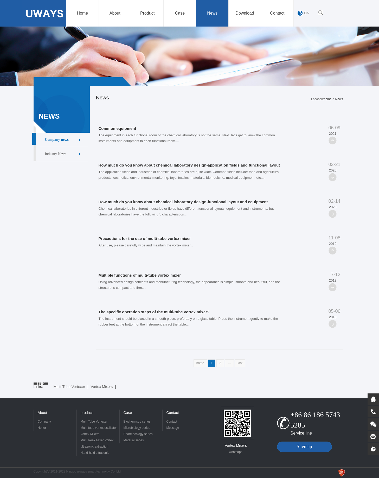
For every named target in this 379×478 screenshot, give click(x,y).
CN (306, 13)
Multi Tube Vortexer (94, 421)
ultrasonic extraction (94, 446)
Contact (172, 413)
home (328, 99)
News (339, 99)
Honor (42, 428)
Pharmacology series (138, 434)
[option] (189, 56)
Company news (57, 140)
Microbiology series (137, 428)
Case (128, 413)
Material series (134, 440)
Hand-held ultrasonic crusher (95, 453)
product (87, 413)
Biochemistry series (137, 421)
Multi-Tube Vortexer (69, 387)
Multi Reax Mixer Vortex (97, 440)
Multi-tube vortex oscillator (99, 428)
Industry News (55, 154)
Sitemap (304, 446)
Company (44, 421)
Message (172, 428)
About (42, 413)
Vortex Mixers (102, 387)
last (240, 363)
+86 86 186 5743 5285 (315, 420)
